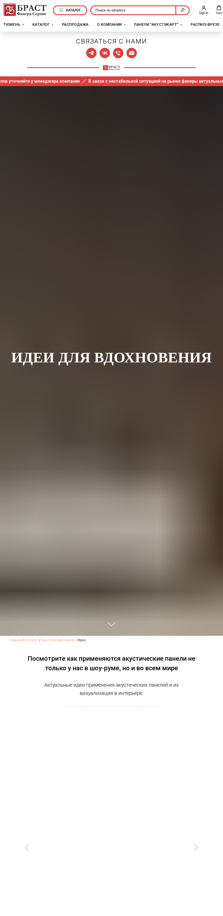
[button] (203, 10)
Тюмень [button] (12, 24)
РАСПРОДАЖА (75, 24)
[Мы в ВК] (105, 53)
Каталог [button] (41, 24)
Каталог (31, 640)
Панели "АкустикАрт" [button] (156, 24)
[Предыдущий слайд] (27, 847)
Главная (16, 640)
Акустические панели (58, 640)
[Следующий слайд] (196, 847)
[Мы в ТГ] (91, 53)
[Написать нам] (131, 53)
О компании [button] (110, 24)
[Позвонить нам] (118, 53)
